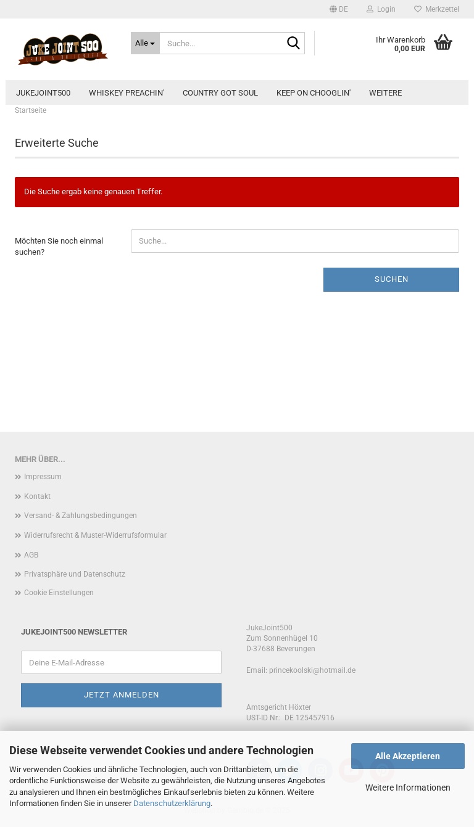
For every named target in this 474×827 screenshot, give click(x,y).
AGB (31, 555)
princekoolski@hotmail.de (312, 670)
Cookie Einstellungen (59, 592)
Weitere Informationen (408, 787)
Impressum (43, 476)
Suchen (392, 279)
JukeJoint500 (43, 92)
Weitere (385, 92)
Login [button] (381, 9)
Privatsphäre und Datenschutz (74, 574)
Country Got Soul (220, 92)
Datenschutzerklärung (171, 803)
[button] (338, 9)
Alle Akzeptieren (407, 756)
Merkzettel (436, 9)
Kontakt (37, 496)
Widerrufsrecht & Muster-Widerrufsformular (95, 535)
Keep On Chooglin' (313, 92)
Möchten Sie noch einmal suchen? (59, 246)
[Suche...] (145, 43)
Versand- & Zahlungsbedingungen (80, 515)
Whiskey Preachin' (126, 92)
